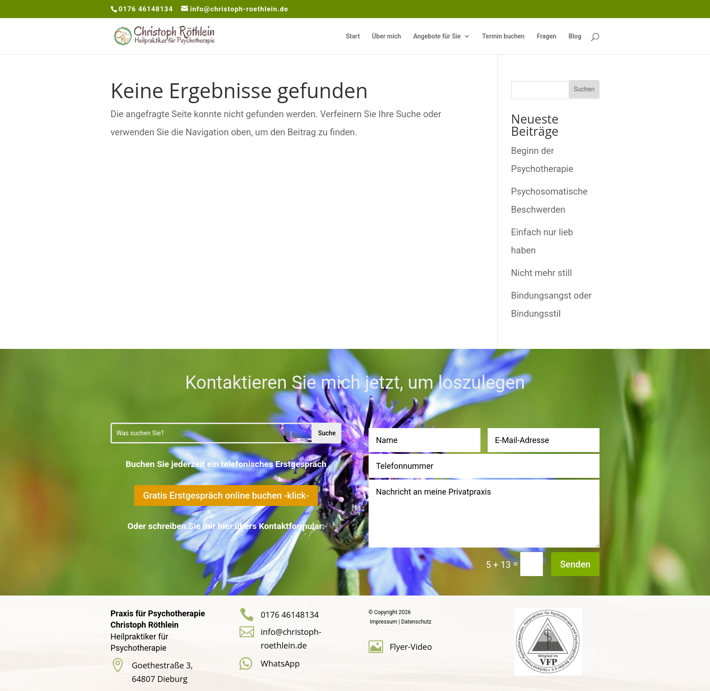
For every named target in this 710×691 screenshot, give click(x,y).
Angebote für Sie (437, 36)
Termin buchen (503, 36)
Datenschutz (416, 622)
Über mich (386, 36)
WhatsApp (280, 663)
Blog (575, 36)
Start (353, 36)
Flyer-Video (411, 646)
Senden (575, 564)
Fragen (546, 36)
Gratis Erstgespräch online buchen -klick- (226, 495)
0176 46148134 (146, 9)
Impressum (383, 622)
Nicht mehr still (541, 272)
